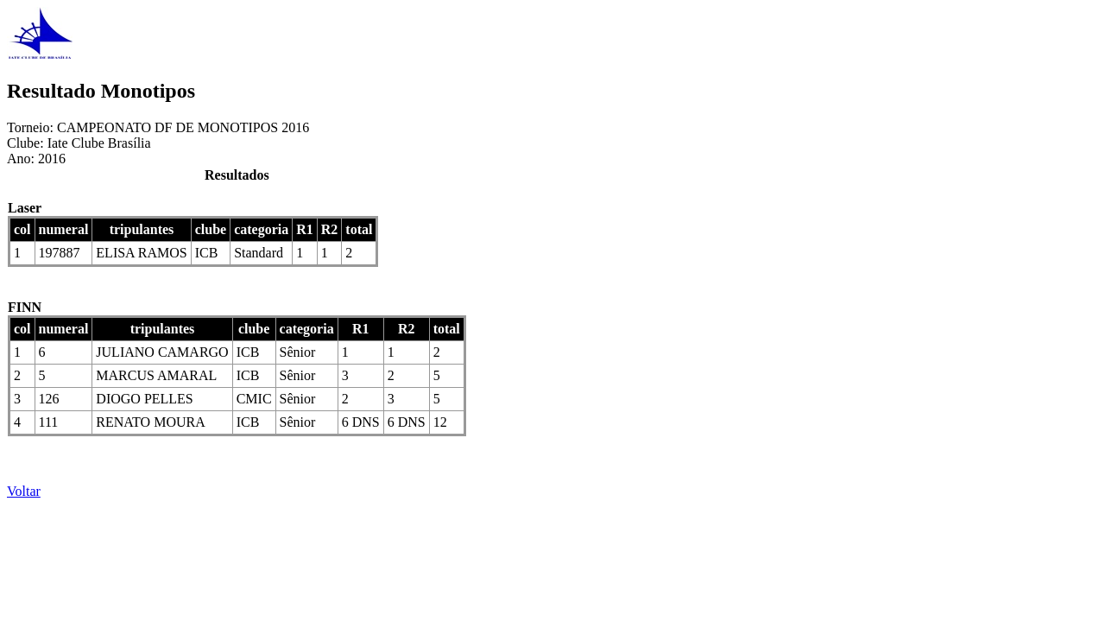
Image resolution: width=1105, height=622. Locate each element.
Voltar (24, 491)
